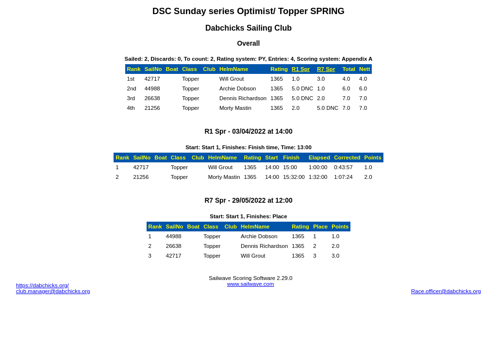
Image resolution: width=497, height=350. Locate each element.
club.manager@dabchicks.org (53, 291)
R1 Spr (301, 69)
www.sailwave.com (250, 284)
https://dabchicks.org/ (42, 285)
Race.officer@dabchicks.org (446, 291)
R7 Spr (326, 69)
